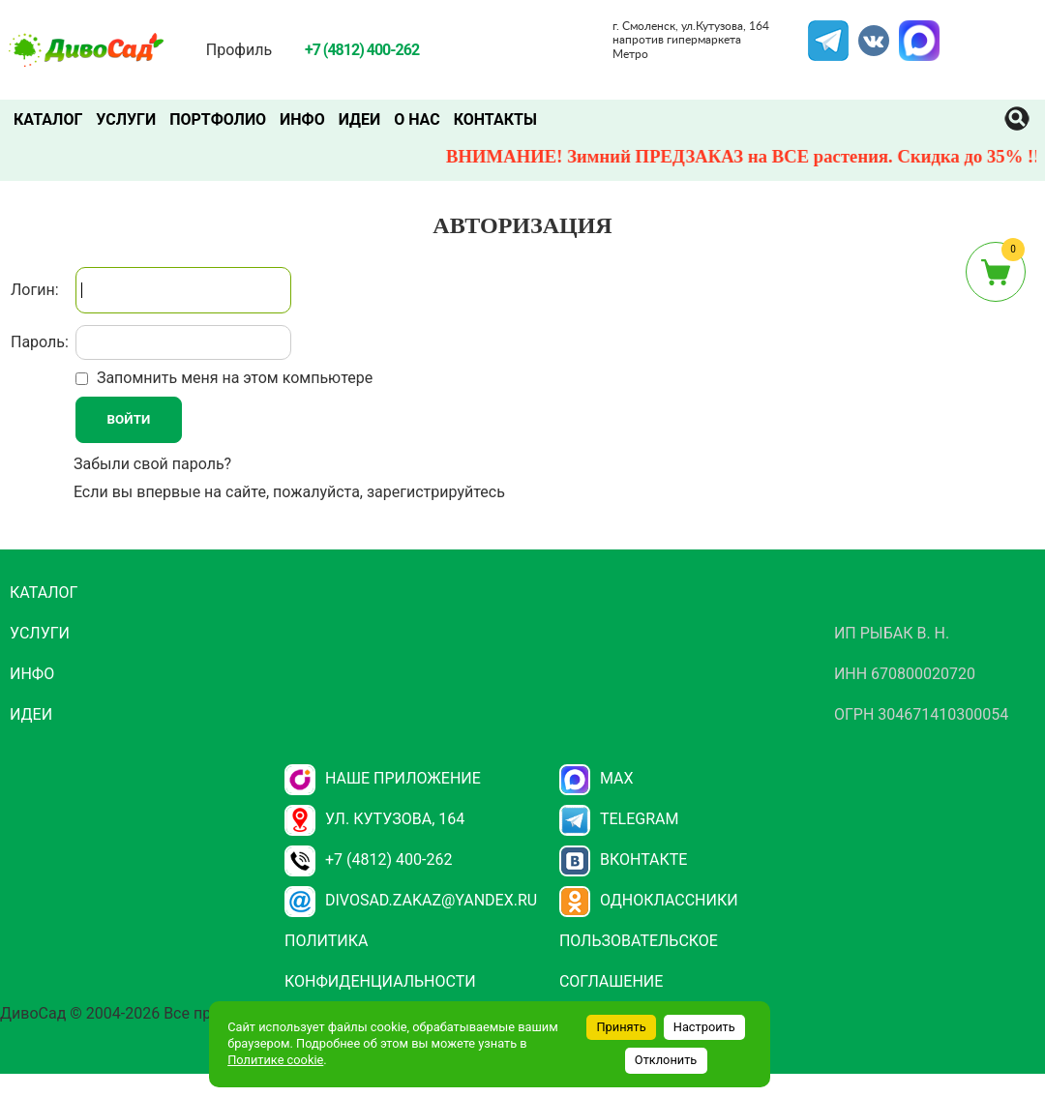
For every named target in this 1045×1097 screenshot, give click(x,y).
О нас (417, 119)
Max (596, 778)
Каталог (48, 119)
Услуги (126, 119)
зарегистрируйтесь (436, 492)
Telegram (828, 32)
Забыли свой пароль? (152, 464)
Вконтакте (623, 859)
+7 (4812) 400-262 (368, 859)
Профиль (239, 50)
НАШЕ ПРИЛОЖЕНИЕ (382, 778)
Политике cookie (275, 1060)
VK (864, 32)
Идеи (359, 119)
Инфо (302, 119)
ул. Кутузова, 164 (374, 819)
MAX (916, 32)
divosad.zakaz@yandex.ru (410, 900)
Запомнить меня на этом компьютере (233, 378)
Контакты (495, 119)
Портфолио (217, 119)
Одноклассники (648, 900)
